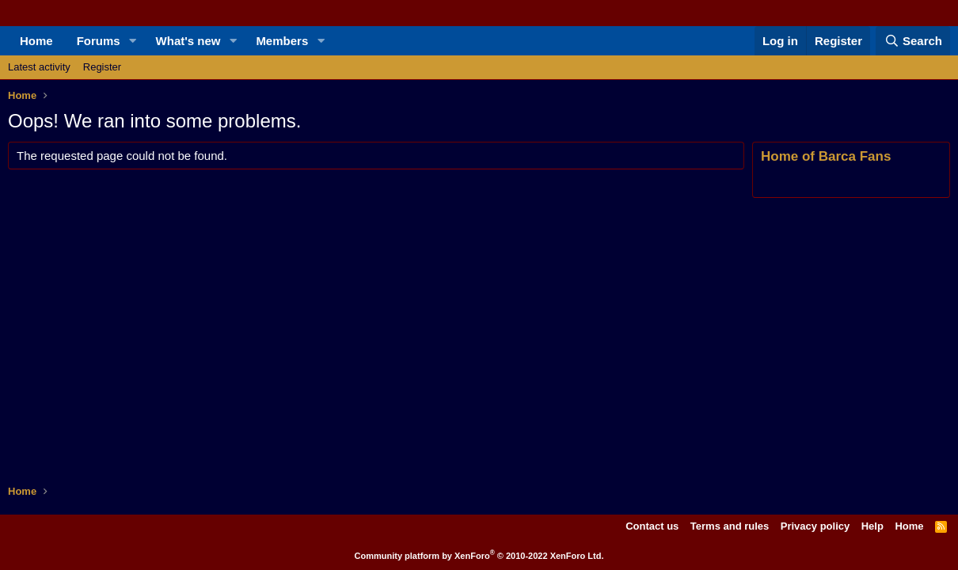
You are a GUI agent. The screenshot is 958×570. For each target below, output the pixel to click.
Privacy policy (815, 526)
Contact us (652, 526)
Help (872, 526)
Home (36, 41)
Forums (98, 41)
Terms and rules (729, 526)
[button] (133, 40)
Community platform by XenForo (479, 555)
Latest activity (39, 67)
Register (102, 67)
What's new (188, 41)
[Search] (913, 40)
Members (282, 41)
